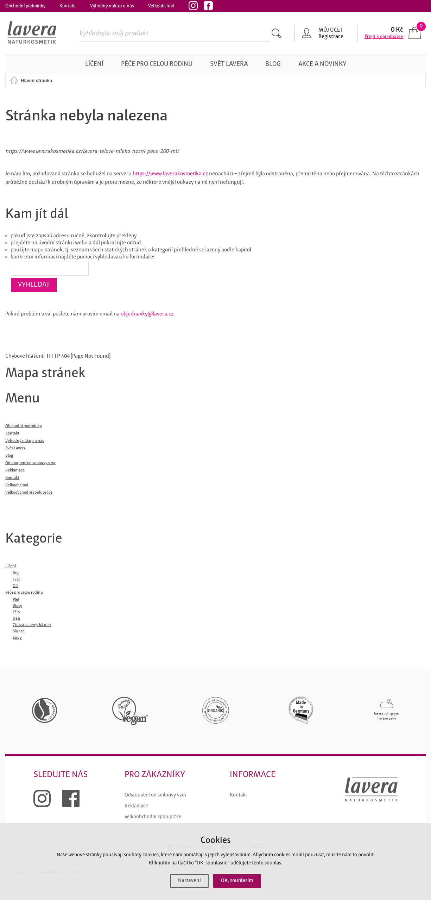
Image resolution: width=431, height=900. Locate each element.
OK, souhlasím (237, 880)
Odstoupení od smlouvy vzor (155, 795)
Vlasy (17, 606)
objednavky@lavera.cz (147, 314)
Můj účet (330, 30)
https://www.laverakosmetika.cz (170, 174)
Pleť (16, 600)
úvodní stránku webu (63, 243)
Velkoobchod (161, 6)
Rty (16, 573)
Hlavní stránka (36, 80)
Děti (16, 619)
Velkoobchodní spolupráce (153, 817)
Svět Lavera (229, 64)
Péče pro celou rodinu (156, 64)
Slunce (19, 631)
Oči (15, 586)
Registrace (330, 36)
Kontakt (67, 6)
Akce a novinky (322, 64)
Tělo (16, 612)
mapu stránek (46, 250)
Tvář (16, 579)
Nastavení (189, 880)
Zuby (17, 638)
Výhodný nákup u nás (112, 6)
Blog (273, 64)
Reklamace (136, 806)
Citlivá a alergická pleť (32, 625)
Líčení (94, 64)
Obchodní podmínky (25, 6)
